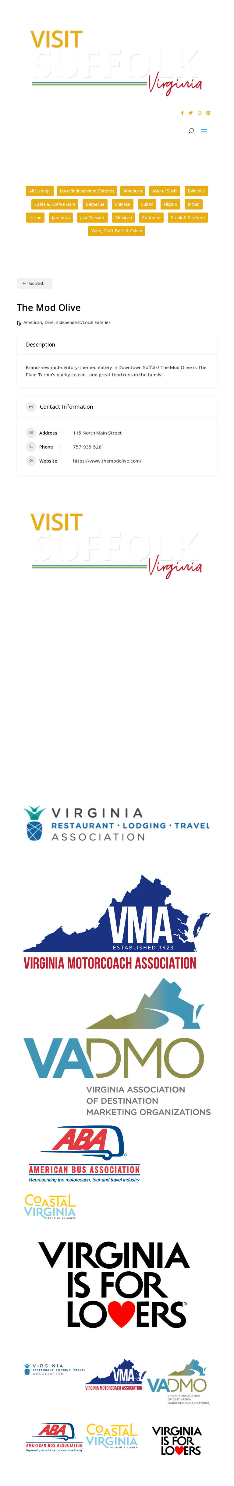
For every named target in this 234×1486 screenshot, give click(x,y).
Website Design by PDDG (48, 739)
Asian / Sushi (164, 191)
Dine (49, 322)
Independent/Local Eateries (83, 322)
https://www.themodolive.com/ (107, 461)
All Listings (40, 191)
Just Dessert (92, 217)
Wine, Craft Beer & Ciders (116, 231)
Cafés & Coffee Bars (54, 204)
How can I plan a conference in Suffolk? (62, 688)
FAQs (28, 669)
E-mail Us (32, 653)
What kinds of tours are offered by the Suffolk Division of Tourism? (90, 676)
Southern (151, 217)
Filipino (170, 204)
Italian (35, 217)
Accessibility (37, 716)
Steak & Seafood (188, 217)
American (132, 191)
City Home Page (40, 704)
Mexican (123, 217)
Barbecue (95, 204)
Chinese (122, 204)
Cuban (147, 204)
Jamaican (61, 217)
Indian (194, 204)
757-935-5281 (88, 447)
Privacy (31, 727)
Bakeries (196, 191)
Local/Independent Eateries (87, 191)
